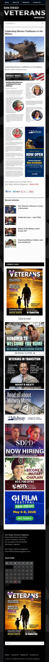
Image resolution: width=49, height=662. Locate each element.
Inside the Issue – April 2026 (29, 217)
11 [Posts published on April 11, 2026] (27, 571)
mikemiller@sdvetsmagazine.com (17, 551)
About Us (16, 2)
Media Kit (26, 2)
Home (7, 2)
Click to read (24, 318)
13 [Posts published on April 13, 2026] (7, 574)
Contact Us (37, 2)
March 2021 (34, 184)
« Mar (7, 585)
